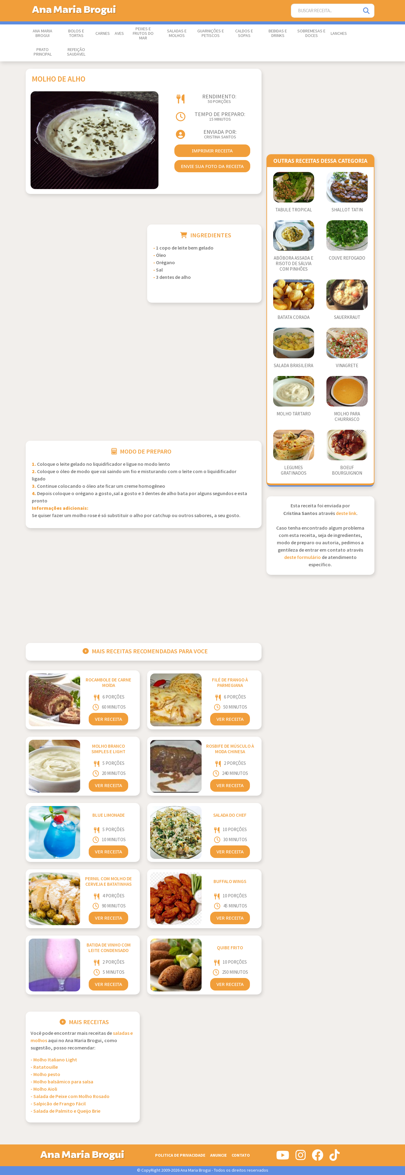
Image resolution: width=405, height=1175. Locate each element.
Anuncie (218, 1155)
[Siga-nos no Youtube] (282, 1157)
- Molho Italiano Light (54, 1060)
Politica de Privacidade (180, 1155)
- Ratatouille (44, 1067)
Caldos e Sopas (244, 33)
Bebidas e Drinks (278, 33)
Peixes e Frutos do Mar (143, 33)
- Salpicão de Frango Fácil (58, 1104)
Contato (241, 1155)
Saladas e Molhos (177, 33)
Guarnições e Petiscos (210, 33)
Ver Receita (108, 719)
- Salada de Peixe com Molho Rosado (70, 1096)
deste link (346, 513)
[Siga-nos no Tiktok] (334, 1157)
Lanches (339, 33)
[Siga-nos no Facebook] (317, 1157)
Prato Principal (43, 52)
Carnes (102, 33)
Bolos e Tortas (76, 33)
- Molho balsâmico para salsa (62, 1082)
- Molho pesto (45, 1074)
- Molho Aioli (44, 1089)
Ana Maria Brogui (42, 33)
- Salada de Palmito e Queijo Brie (65, 1111)
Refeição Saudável (76, 52)
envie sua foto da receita (212, 166)
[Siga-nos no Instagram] (300, 1157)
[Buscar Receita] (325, 11)
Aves (119, 33)
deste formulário (302, 557)
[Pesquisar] (366, 11)
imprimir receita (212, 151)
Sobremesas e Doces (311, 33)
